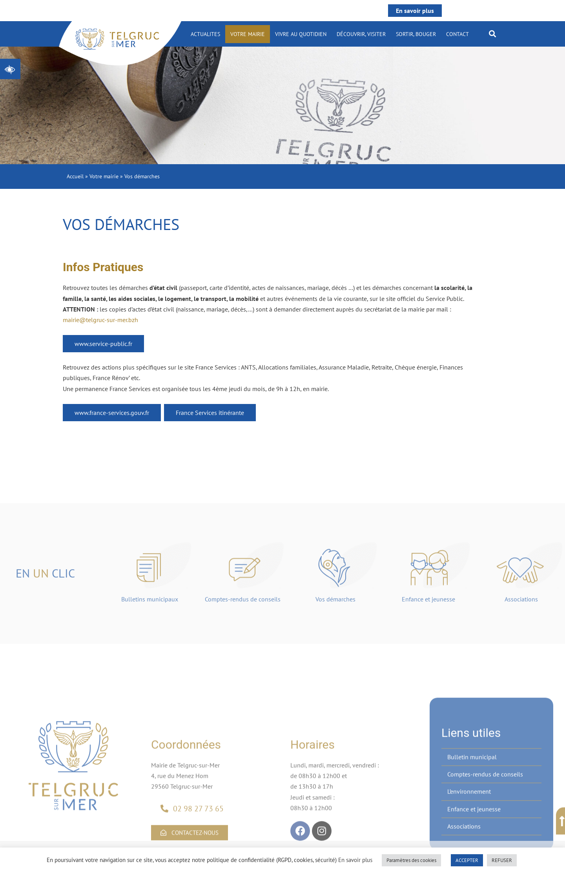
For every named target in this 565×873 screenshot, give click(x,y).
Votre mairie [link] (247, 34)
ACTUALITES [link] (205, 34)
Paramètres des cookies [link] (411, 860)
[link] (10, 69)
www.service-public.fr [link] (103, 344)
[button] (492, 33)
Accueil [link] (75, 176)
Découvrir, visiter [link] (361, 34)
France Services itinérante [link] (210, 413)
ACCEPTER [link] (467, 860)
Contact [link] (457, 34)
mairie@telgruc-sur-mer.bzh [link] (100, 320)
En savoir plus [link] (415, 10)
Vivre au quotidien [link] (300, 34)
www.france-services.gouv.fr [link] (112, 413)
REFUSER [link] (502, 860)
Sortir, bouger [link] (416, 34)
